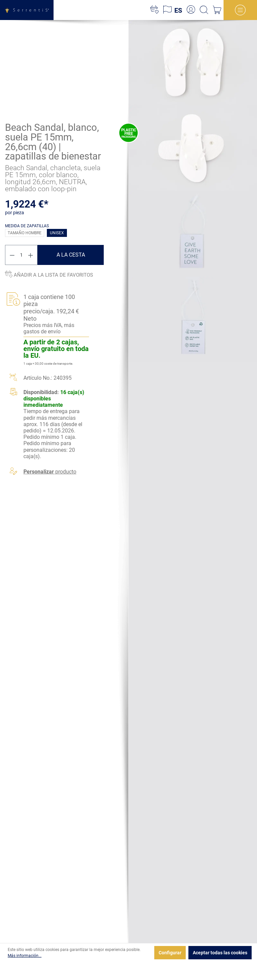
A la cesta (71, 255)
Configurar (170, 952)
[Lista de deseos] (154, 10)
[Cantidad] (21, 255)
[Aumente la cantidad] (31, 255)
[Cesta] (217, 10)
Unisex (57, 233)
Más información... (24, 955)
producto (49, 471)
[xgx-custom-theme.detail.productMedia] (192, 62)
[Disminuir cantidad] (12, 255)
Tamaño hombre (24, 233)
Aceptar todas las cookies (220, 952)
